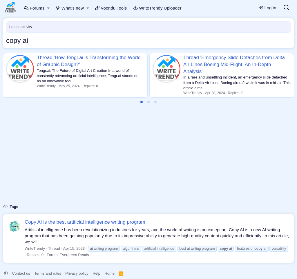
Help (96, 273)
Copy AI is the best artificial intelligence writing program (85, 222)
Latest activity (20, 27)
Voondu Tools (111, 8)
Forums (34, 8)
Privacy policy (76, 273)
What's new (70, 8)
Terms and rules (47, 273)
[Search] (286, 8)
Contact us (21, 273)
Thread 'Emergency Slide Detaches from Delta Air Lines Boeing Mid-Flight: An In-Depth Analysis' (234, 64)
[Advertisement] (148, 157)
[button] (48, 8)
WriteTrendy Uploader (157, 8)
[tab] (141, 102)
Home (109, 273)
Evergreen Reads (74, 255)
